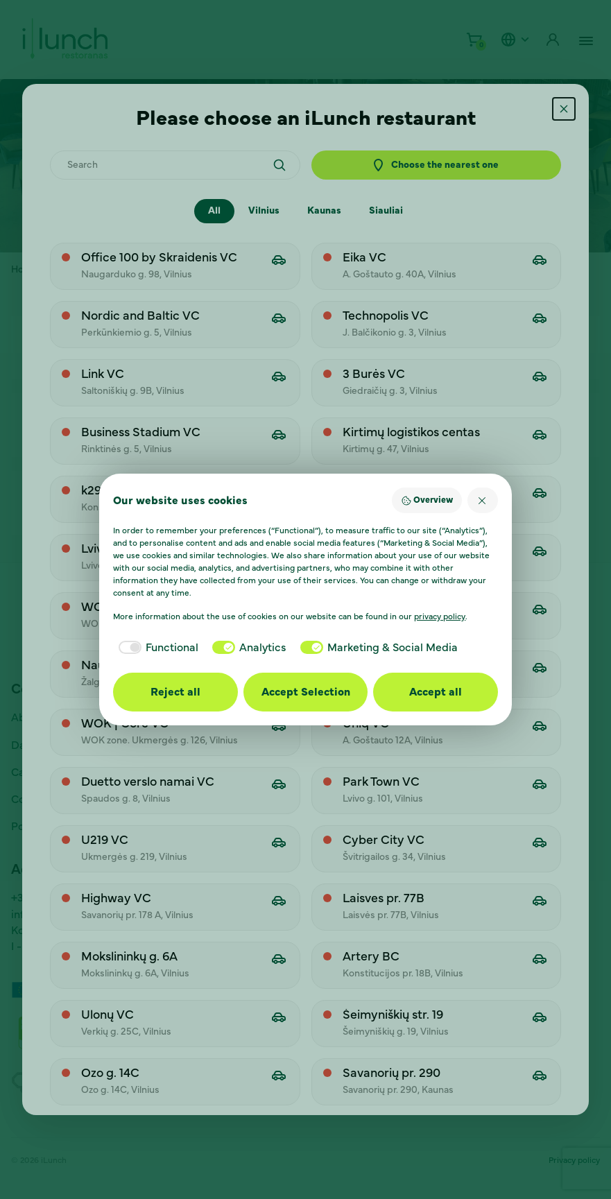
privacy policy (439, 616)
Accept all (435, 692)
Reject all (175, 692)
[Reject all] (482, 500)
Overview (427, 500)
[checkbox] (155, 647)
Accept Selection (305, 692)
